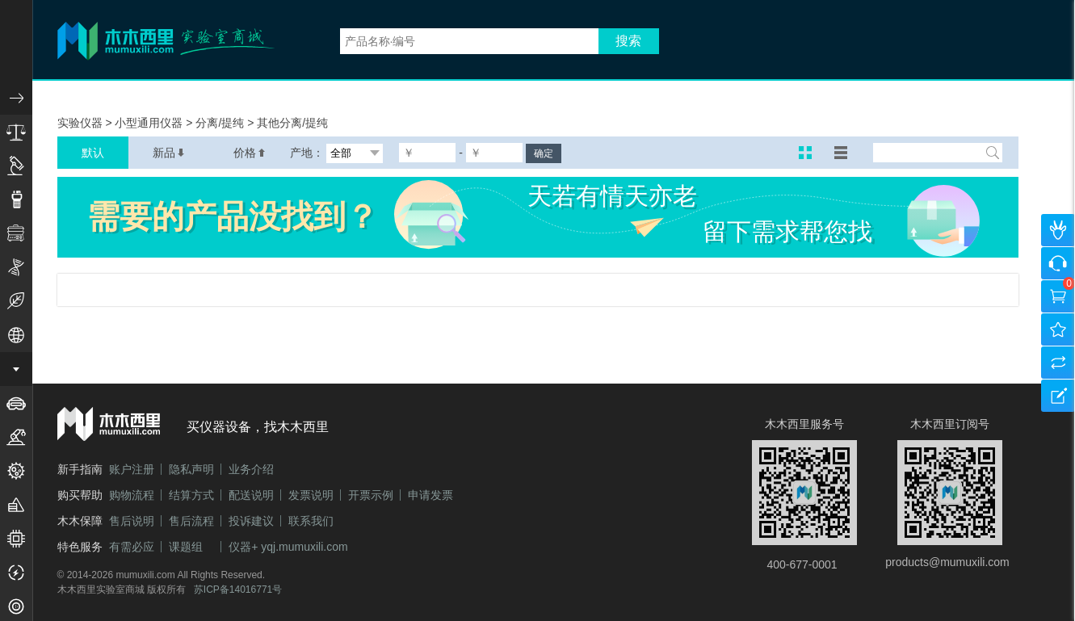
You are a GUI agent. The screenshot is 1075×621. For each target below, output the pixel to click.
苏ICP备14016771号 (238, 589)
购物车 (1058, 296)
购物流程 (131, 495)
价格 (249, 152)
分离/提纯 (221, 122)
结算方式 (191, 495)
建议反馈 (1058, 396)
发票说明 (311, 495)
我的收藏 (1058, 329)
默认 (93, 152)
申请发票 (430, 495)
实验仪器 (81, 122)
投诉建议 (251, 521)
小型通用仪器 (150, 122)
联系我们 (311, 521)
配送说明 (251, 495)
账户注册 (131, 469)
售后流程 (191, 521)
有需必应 (131, 546)
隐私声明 (191, 469)
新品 (169, 152)
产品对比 (1058, 362)
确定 (543, 153)
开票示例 (370, 495)
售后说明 (131, 521)
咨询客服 (1058, 263)
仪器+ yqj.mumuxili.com (288, 546)
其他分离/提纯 (292, 122)
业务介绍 (251, 469)
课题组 (186, 546)
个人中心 (1058, 230)
